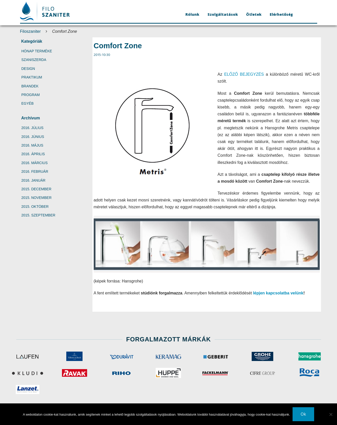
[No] (330, 414)
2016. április (33, 154)
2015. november (36, 198)
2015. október (35, 206)
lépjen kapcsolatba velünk (278, 293)
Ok (303, 414)
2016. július (32, 128)
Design (28, 69)
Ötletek (254, 14)
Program (30, 95)
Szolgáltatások (222, 14)
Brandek (30, 86)
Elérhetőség (281, 14)
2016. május (32, 145)
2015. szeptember (38, 215)
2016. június (32, 137)
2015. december (36, 189)
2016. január (33, 180)
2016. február (34, 171)
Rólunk (192, 14)
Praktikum (31, 77)
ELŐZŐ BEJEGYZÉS (244, 74)
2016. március (34, 163)
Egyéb (27, 103)
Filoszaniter (30, 31)
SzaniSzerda (33, 60)
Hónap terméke (36, 51)
